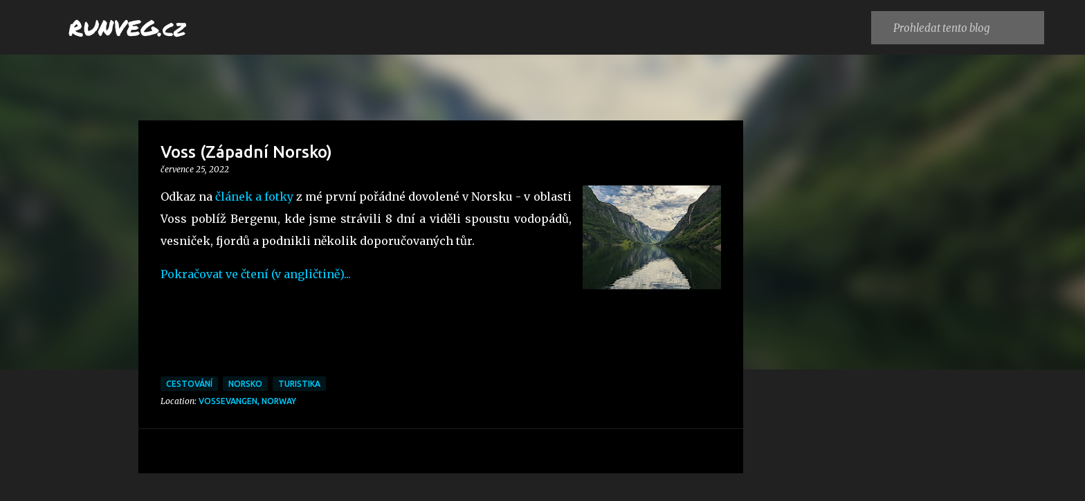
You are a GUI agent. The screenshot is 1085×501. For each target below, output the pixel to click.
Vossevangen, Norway (247, 401)
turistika (299, 383)
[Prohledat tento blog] (966, 27)
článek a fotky (254, 196)
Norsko (245, 383)
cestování (189, 383)
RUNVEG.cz (127, 27)
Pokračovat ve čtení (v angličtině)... (257, 274)
